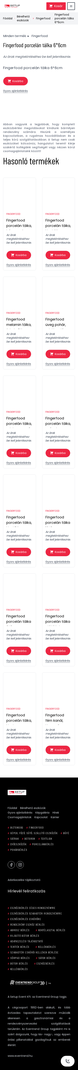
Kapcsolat (41, 817)
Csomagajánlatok (19, 817)
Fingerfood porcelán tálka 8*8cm (18, 620)
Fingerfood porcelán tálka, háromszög (19, 224)
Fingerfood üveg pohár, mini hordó (55, 323)
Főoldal (7, 18)
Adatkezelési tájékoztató (24, 880)
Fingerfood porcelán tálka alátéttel (57, 620)
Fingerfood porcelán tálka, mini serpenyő (19, 422)
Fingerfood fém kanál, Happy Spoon (57, 719)
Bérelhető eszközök (23, 18)
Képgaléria (42, 813)
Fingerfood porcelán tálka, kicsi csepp (19, 719)
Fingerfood (43, 18)
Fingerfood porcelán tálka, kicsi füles (58, 224)
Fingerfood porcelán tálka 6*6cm (64, 18)
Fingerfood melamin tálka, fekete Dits (18, 323)
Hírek (56, 813)
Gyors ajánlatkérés (15, 91)
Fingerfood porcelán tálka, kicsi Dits (19, 521)
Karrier (55, 817)
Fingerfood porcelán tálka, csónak (58, 422)
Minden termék (14, 36)
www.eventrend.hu (20, 1056)
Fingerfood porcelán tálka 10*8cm (57, 521)
